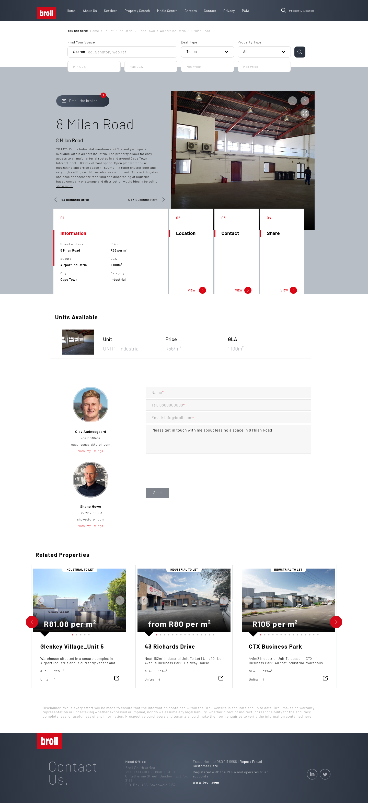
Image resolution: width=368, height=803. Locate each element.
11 (196, 633)
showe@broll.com (90, 519)
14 (208, 633)
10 (192, 633)
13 (204, 633)
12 (200, 633)
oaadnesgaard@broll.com (90, 444)
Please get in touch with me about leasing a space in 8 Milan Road (228, 439)
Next (130, 600)
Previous (29, 600)
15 (212, 633)
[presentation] (185, 476)
